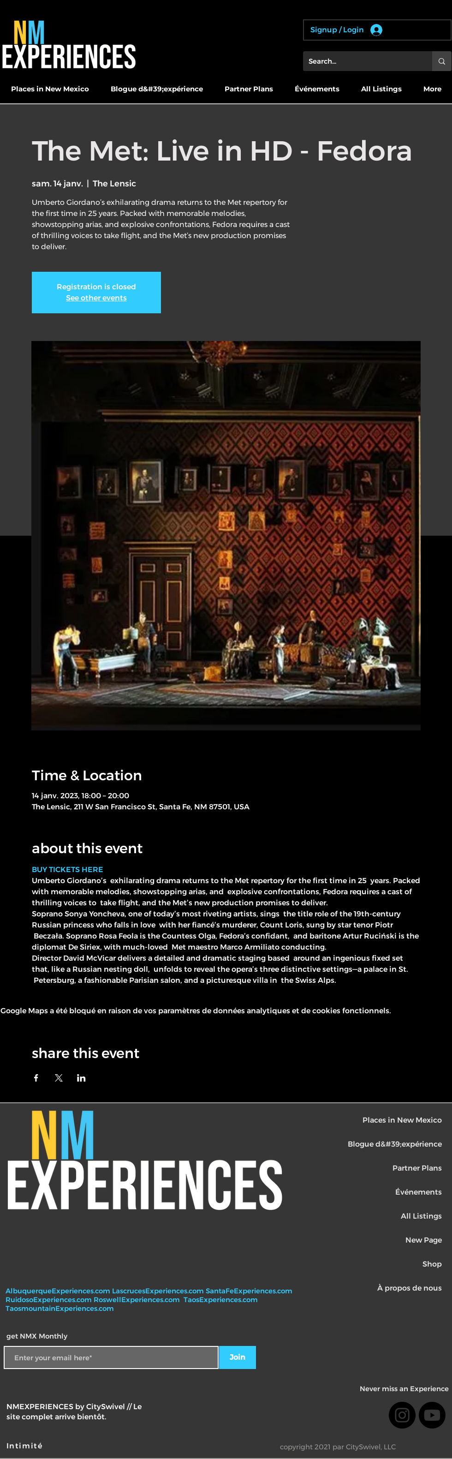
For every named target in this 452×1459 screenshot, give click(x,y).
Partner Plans (417, 1168)
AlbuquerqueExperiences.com (59, 1290)
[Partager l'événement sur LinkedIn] (81, 1078)
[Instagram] (402, 1415)
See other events (96, 297)
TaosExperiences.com (222, 1299)
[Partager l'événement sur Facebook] (36, 1078)
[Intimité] (25, 1446)
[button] (50, 89)
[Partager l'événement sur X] (58, 1078)
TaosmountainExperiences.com (60, 1308)
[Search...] (361, 61)
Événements (418, 1192)
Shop (432, 1264)
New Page (423, 1240)
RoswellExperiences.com (138, 1299)
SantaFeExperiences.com (249, 1290)
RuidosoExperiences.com (49, 1299)
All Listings (421, 1216)
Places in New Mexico (402, 1120)
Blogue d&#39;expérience (395, 1144)
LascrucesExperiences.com (159, 1290)
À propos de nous (409, 1288)
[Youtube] (432, 1415)
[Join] (237, 1357)
